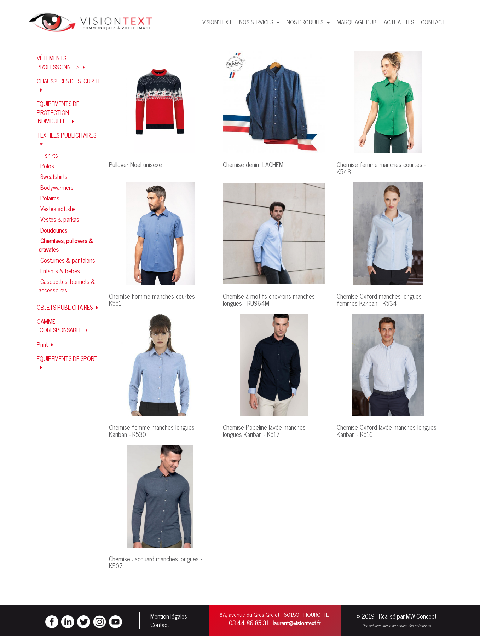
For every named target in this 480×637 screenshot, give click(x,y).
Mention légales (168, 616)
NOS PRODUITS (306, 22)
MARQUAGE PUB (357, 22)
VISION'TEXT (217, 22)
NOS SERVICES (256, 22)
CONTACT (433, 22)
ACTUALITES (399, 22)
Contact (159, 625)
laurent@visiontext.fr (296, 623)
